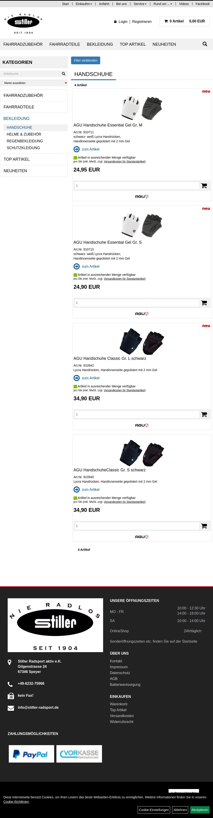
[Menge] (137, 185)
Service (140, 3)
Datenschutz (120, 673)
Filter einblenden (85, 60)
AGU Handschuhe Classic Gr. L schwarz (110, 358)
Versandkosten (122, 716)
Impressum (119, 667)
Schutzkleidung (23, 148)
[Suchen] (205, 44)
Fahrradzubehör (23, 44)
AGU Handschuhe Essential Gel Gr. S (108, 242)
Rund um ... (163, 3)
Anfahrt (104, 3)
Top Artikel (133, 44)
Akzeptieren (200, 810)
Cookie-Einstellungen (154, 810)
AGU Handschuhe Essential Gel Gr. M (108, 125)
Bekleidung (100, 44)
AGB (114, 679)
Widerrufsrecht (121, 722)
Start (65, 3)
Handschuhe (19, 127)
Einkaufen (84, 3)
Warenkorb (118, 704)
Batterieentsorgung (125, 685)
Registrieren (142, 22)
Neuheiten (164, 44)
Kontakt (116, 661)
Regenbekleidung (25, 141)
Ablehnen (180, 810)
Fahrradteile (64, 44)
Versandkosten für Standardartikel (124, 161)
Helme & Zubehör (24, 134)
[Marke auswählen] (34, 83)
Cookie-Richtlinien (16, 802)
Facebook (203, 3)
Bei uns (121, 3)
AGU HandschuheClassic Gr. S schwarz (110, 470)
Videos (184, 3)
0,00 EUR (184, 21)
